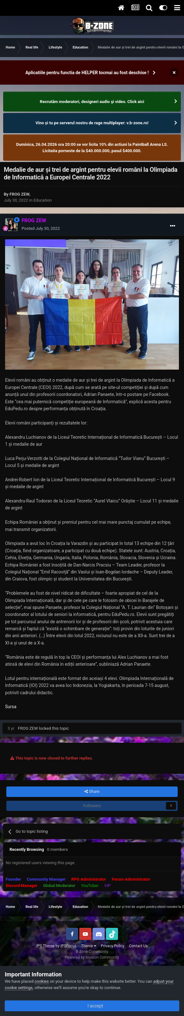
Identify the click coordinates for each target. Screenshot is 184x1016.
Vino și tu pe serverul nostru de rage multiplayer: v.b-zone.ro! (92, 122)
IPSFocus (68, 946)
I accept (92, 1005)
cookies (42, 981)
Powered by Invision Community (92, 957)
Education (42, 200)
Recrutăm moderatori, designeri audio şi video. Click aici (92, 101)
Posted (41, 228)
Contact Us (138, 946)
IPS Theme (45, 946)
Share (91, 791)
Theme (88, 946)
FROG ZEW (19, 194)
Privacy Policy (112, 946)
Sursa (10, 706)
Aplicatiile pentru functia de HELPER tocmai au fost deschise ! (87, 72)
